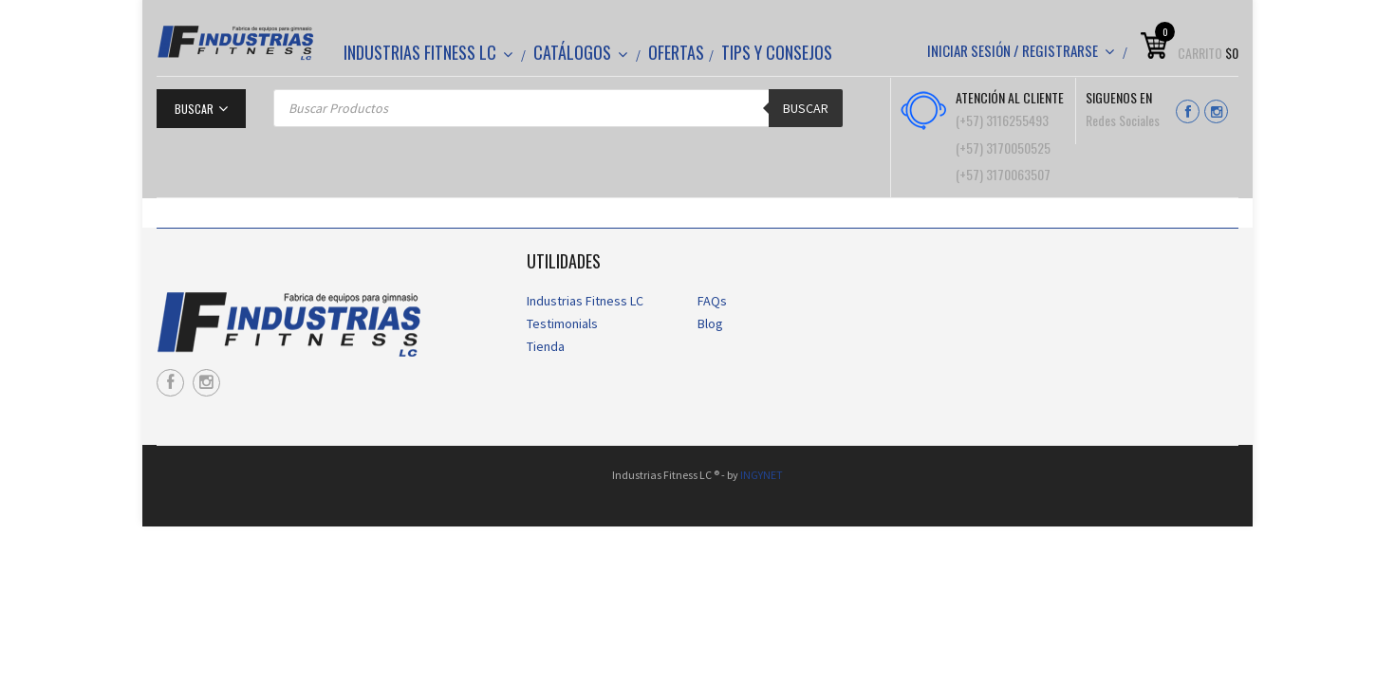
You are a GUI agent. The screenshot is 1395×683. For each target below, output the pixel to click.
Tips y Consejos (776, 52)
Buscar (194, 109)
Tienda (546, 346)
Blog (710, 323)
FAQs (712, 300)
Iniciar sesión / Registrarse (1021, 50)
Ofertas (676, 52)
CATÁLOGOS (580, 52)
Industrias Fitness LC (428, 52)
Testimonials (562, 323)
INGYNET (761, 475)
